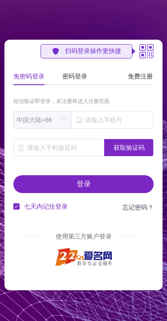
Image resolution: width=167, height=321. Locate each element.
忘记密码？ (138, 207)
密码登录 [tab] (74, 76)
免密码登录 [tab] (29, 76)
